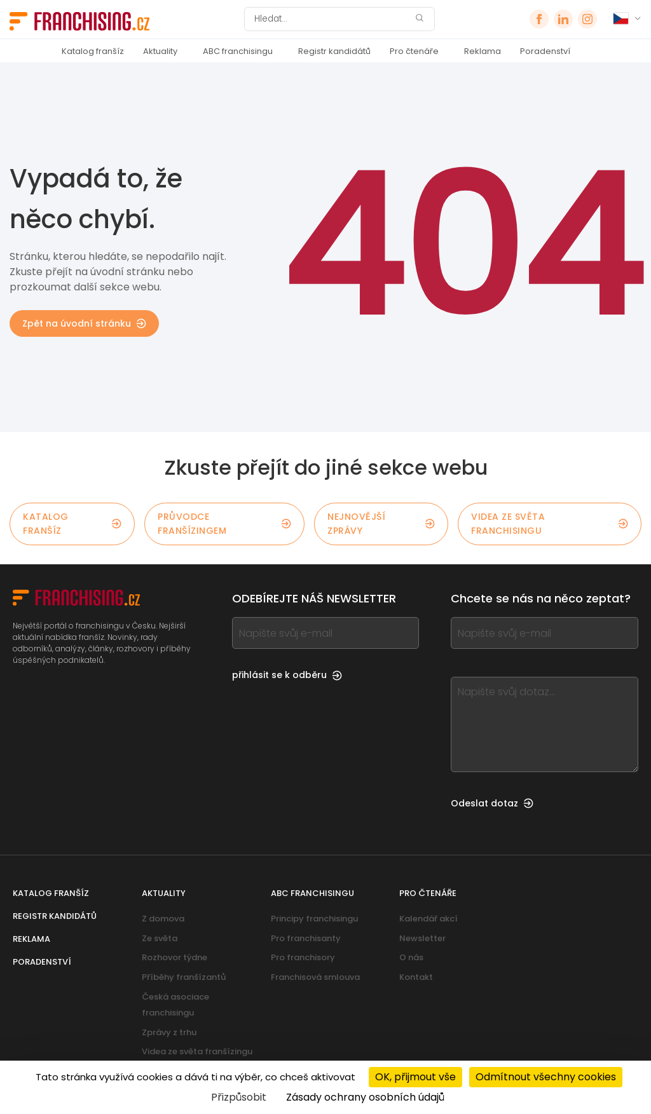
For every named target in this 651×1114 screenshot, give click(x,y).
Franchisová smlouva (315, 977)
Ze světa (159, 938)
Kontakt (416, 977)
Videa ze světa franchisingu (549, 523)
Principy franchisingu (314, 919)
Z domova (163, 919)
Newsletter (422, 938)
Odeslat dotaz (492, 803)
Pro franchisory (303, 957)
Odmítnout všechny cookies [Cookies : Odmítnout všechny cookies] (546, 1077)
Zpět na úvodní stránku (84, 323)
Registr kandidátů (334, 51)
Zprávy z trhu (169, 1032)
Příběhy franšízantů (184, 977)
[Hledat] (331, 19)
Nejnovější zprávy (381, 523)
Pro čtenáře (414, 51)
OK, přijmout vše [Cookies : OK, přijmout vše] (415, 1077)
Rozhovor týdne (174, 957)
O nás (411, 957)
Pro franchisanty (306, 938)
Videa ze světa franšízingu (197, 1051)
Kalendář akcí (428, 919)
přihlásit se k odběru (287, 675)
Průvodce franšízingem (224, 523)
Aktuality (160, 51)
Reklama (482, 51)
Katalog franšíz (93, 51)
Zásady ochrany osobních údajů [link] (365, 1097)
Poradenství (545, 51)
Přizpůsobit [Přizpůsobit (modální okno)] (238, 1097)
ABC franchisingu (238, 51)
